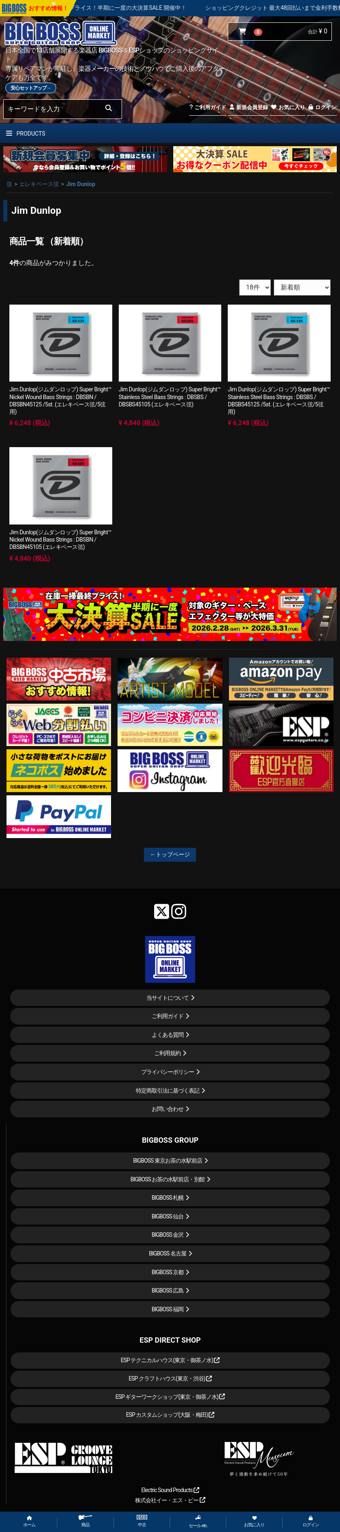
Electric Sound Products (170, 1490)
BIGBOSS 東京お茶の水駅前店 (167, 1160)
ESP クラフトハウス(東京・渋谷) (170, 1378)
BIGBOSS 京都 (168, 1272)
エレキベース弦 (39, 184)
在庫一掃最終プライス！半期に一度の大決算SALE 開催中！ (126, 7)
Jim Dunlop (80, 184)
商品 (85, 1521)
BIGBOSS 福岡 (168, 1309)
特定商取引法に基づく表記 (167, 1090)
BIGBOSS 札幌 (168, 1197)
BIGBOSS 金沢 (168, 1234)
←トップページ (170, 854)
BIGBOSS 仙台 (168, 1216)
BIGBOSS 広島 (168, 1290)
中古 (142, 1521)
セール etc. (198, 1521)
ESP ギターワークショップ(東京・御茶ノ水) (170, 1397)
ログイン (321, 107)
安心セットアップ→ (31, 88)
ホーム (29, 1522)
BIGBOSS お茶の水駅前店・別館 (168, 1179)
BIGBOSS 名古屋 (167, 1253)
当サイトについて (167, 997)
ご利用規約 (167, 1053)
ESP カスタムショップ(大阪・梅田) (170, 1414)
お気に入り (287, 107)
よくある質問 (167, 1035)
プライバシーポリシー (167, 1072)
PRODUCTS (25, 133)
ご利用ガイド (208, 107)
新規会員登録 (248, 107)
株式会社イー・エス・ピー (170, 1500)
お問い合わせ (167, 1109)
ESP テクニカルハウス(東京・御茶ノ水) (170, 1360)
